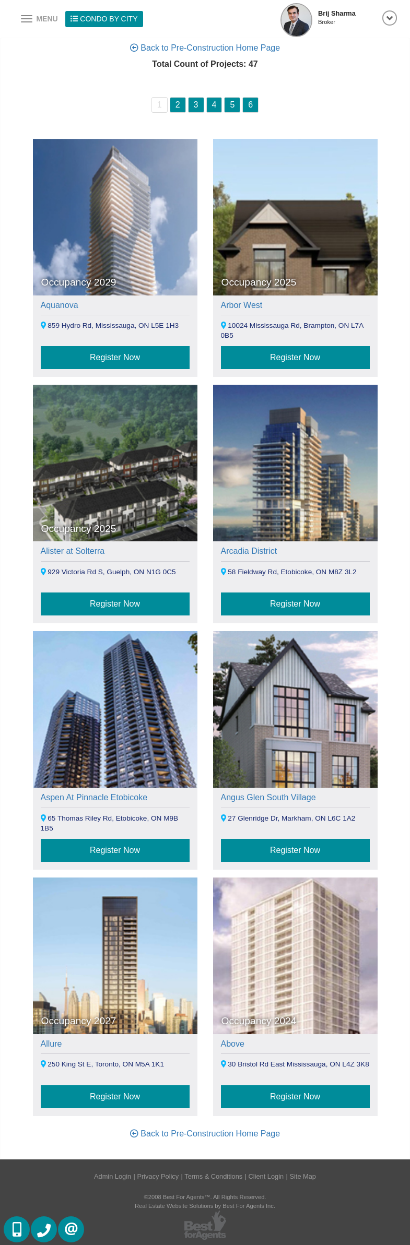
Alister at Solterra (73, 551)
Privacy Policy (158, 1176)
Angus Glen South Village (268, 797)
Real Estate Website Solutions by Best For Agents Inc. (205, 1206)
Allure (51, 1043)
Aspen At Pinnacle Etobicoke (94, 797)
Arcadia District (249, 551)
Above (232, 1043)
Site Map (302, 1176)
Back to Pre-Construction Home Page (205, 47)
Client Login (266, 1176)
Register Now (115, 357)
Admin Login (112, 1176)
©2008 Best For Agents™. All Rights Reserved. (205, 1197)
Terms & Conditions (213, 1176)
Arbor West (242, 305)
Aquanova (59, 305)
